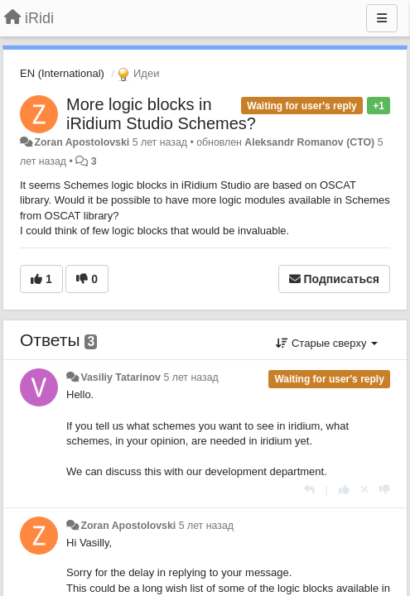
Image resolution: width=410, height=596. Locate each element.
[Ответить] (309, 489)
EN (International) (62, 73)
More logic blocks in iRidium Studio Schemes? (161, 113)
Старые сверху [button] (327, 343)
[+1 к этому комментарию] (344, 489)
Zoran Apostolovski (81, 142)
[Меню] (382, 18)
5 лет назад (190, 377)
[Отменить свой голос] (364, 489)
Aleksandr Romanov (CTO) (309, 142)
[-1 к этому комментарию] (384, 489)
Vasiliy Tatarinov (120, 377)
